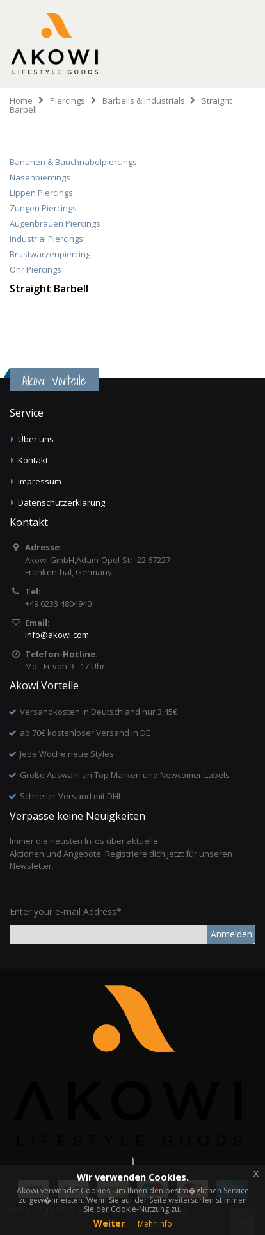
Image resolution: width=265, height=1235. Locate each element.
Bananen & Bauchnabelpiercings (73, 162)
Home (21, 100)
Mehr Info (155, 1223)
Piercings (67, 100)
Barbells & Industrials (143, 100)
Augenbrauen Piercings (55, 223)
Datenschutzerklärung (61, 502)
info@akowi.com (57, 635)
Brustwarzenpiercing (50, 254)
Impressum (39, 481)
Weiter (109, 1223)
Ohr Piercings (35, 269)
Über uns (36, 439)
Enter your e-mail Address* (66, 911)
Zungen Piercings (43, 208)
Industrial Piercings (46, 238)
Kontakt (33, 460)
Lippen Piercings (41, 192)
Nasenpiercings (40, 177)
